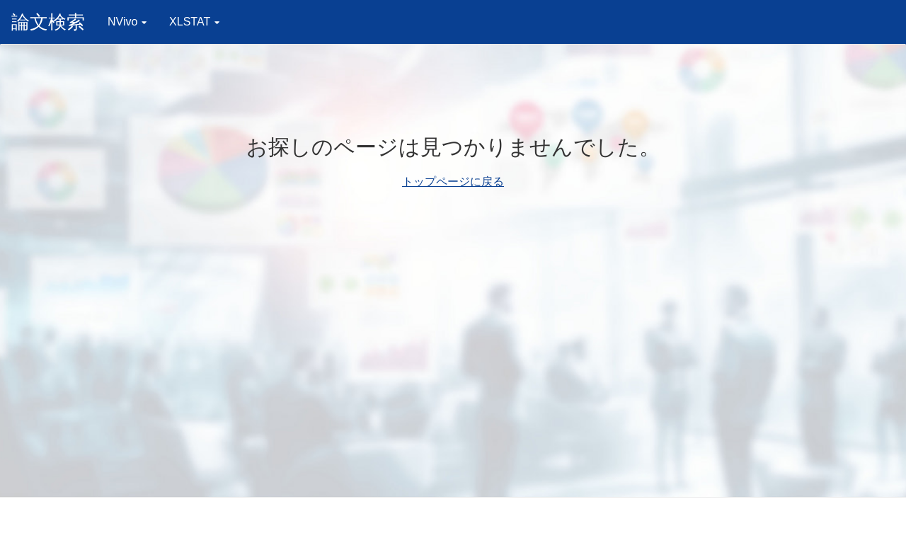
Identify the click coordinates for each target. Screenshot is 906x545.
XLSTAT (194, 22)
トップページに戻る (453, 182)
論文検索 (48, 22)
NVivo (127, 22)
